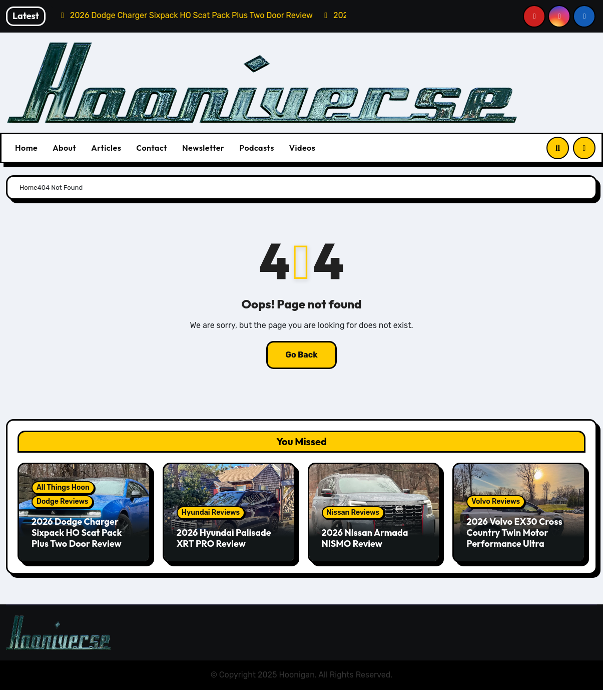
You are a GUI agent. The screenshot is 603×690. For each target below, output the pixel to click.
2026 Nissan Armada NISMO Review (365, 538)
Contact (151, 148)
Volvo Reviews (495, 501)
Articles (106, 148)
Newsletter (203, 148)
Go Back (301, 355)
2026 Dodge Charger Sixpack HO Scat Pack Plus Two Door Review (77, 532)
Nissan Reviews (353, 512)
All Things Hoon (63, 487)
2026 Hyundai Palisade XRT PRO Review (224, 538)
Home (26, 148)
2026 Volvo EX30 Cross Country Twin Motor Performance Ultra (514, 532)
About (64, 148)
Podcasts (256, 148)
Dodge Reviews (62, 501)
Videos (302, 148)
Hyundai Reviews (211, 512)
